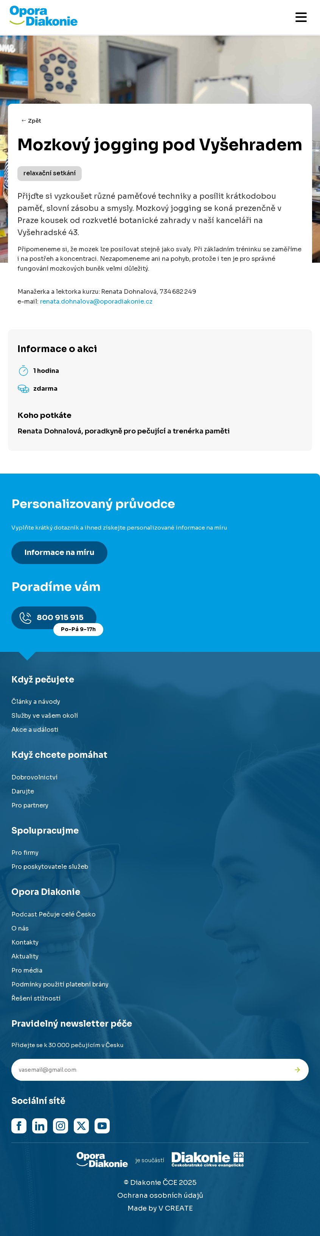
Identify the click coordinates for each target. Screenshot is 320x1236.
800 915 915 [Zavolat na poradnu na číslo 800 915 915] (66, 621)
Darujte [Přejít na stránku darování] (22, 791)
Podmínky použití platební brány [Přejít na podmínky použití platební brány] (60, 984)
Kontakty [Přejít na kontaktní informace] (25, 942)
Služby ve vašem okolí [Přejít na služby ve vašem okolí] (44, 716)
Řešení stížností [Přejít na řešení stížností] (36, 998)
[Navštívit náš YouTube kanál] (102, 1125)
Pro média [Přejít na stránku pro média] (26, 970)
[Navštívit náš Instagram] (60, 1125)
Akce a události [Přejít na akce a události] (35, 730)
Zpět (34, 120)
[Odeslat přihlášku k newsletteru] (297, 1070)
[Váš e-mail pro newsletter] (148, 1070)
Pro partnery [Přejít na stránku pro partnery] (29, 805)
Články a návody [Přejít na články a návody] (35, 702)
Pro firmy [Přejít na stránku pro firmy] (25, 853)
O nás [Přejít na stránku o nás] (20, 928)
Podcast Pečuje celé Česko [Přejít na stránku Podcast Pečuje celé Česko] (53, 914)
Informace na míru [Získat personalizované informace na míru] (59, 552)
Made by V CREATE (160, 1208)
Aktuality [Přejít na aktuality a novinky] (25, 956)
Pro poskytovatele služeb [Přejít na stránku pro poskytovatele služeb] (49, 867)
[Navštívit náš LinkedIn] (39, 1125)
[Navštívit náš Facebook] (18, 1125)
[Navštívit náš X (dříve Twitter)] (81, 1125)
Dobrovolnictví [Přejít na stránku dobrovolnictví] (34, 777)
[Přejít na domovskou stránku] (43, 23)
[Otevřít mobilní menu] (301, 17)
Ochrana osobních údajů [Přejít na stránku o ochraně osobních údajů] (160, 1195)
